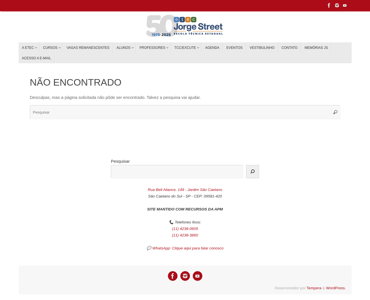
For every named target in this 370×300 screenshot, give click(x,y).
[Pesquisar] (252, 172)
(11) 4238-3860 (185, 235)
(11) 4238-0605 (185, 229)
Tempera (313, 288)
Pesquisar (120, 161)
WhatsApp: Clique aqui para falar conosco (188, 248)
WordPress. (336, 288)
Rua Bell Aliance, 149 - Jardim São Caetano (185, 190)
